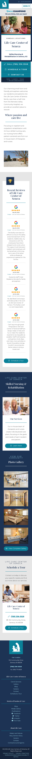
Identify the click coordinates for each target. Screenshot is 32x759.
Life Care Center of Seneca (16, 80)
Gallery (16, 684)
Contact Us (16, 75)
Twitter (16, 716)
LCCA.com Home (24, 1)
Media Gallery (16, 709)
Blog (16, 686)
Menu (27, 6)
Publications (16, 711)
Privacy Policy (8, 753)
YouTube (16, 720)
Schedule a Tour (16, 69)
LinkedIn (16, 718)
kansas (22, 79)
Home (8, 79)
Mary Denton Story (16, 736)
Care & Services (16, 682)
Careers (16, 689)
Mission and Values (16, 733)
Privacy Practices (22, 753)
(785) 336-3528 (17, 625)
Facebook (16, 713)
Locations (15, 79)
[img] (4, 64)
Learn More (16, 454)
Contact (16, 691)
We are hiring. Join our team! (16, 12)
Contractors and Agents (16, 743)
